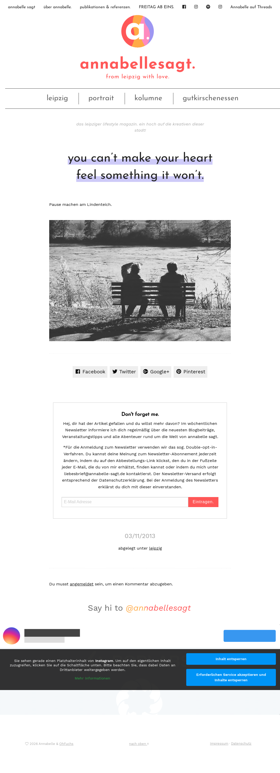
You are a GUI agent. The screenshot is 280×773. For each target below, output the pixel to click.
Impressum (219, 743)
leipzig (57, 98)
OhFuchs (66, 744)
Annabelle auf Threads (251, 7)
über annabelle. (58, 7)
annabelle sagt (21, 7)
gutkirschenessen (211, 98)
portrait (101, 98)
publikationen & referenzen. (105, 7)
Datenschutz (241, 743)
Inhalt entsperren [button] (231, 659)
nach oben (139, 744)
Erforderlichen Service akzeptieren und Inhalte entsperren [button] (231, 677)
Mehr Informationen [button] (92, 678)
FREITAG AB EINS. (156, 7)
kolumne (148, 98)
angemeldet (82, 584)
